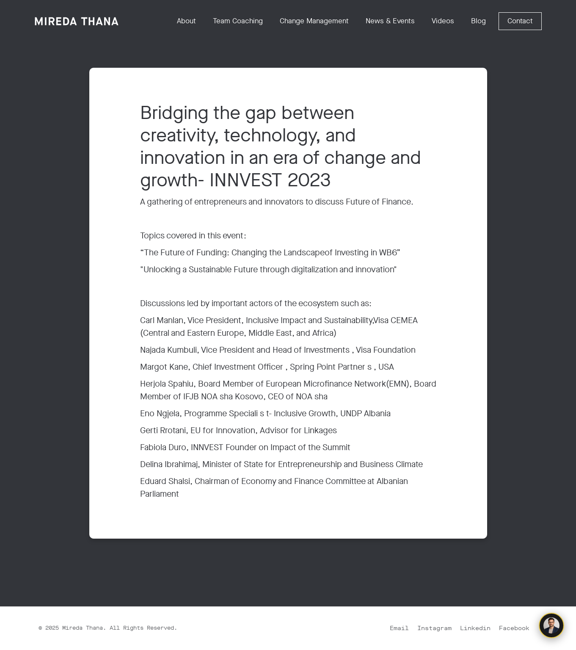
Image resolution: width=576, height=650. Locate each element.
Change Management (314, 21)
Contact (520, 21)
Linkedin (475, 628)
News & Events (390, 21)
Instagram (434, 628)
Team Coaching (238, 21)
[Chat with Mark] (551, 625)
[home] (76, 21)
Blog (478, 21)
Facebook (514, 628)
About (186, 21)
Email (399, 628)
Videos (443, 21)
